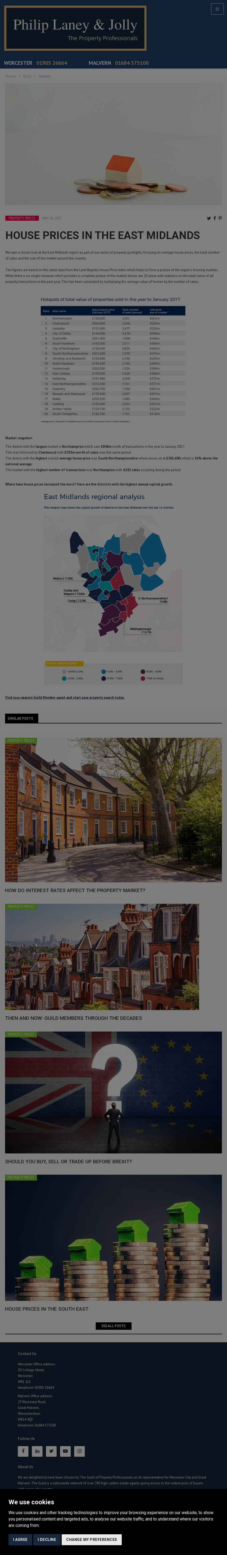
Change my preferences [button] (91, 1539)
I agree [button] (20, 1539)
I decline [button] (47, 1539)
